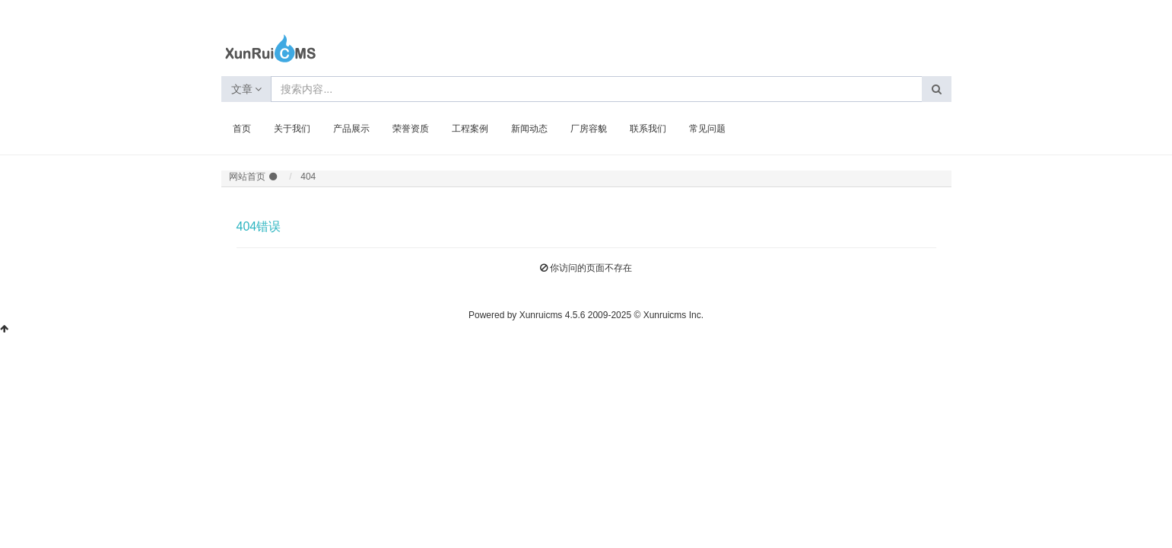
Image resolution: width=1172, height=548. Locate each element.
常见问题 (707, 128)
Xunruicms (541, 315)
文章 (246, 89)
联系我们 (648, 128)
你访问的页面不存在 (591, 268)
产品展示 (351, 128)
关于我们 (292, 128)
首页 (242, 128)
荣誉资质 (410, 128)
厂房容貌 (588, 128)
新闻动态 (529, 128)
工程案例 (470, 128)
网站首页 (247, 176)
